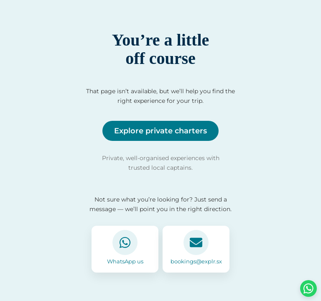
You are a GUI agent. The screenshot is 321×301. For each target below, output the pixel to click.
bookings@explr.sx (196, 261)
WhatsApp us (125, 261)
